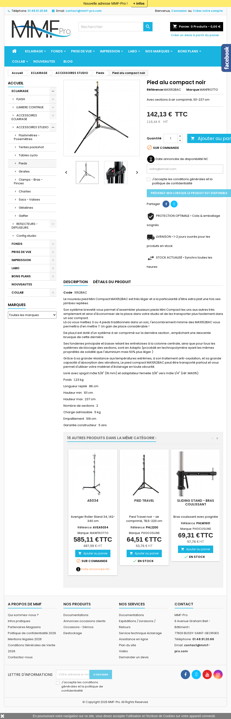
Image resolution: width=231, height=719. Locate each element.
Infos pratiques (19, 621)
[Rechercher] (115, 26)
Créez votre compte (208, 11)
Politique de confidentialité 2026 (32, 633)
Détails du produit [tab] (112, 281)
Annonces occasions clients (84, 621)
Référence (155, 90)
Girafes (24, 171)
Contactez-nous (20, 657)
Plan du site (127, 645)
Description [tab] (75, 281)
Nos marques (157, 51)
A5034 (92, 500)
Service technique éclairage (140, 633)
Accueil (16, 83)
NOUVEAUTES (44, 61)
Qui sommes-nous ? (23, 615)
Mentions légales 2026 (25, 639)
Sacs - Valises (29, 199)
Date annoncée (93, 569)
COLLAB (18, 61)
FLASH (20, 99)
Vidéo (123, 651)
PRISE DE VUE (81, 51)
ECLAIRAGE (34, 51)
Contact (184, 604)
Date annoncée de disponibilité (179, 159)
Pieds (23, 163)
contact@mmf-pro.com (84, 11)
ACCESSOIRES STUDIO (32, 127)
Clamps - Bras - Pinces (28, 181)
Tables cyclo (28, 155)
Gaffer (23, 216)
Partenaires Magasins (24, 627)
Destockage (72, 633)
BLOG (68, 61)
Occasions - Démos (78, 627)
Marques (17, 304)
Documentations (75, 615)
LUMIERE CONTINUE (30, 107)
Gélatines (26, 207)
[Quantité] (171, 138)
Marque (192, 90)
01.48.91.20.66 (37, 11)
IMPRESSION (110, 51)
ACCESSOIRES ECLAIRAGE (24, 117)
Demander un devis (134, 657)
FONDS (57, 51)
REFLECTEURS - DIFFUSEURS (25, 226)
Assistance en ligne (133, 639)
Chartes (25, 191)
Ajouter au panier (92, 553)
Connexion (179, 11)
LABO (132, 51)
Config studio (26, 235)
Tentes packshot (31, 147)
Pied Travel (144, 500)
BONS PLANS (188, 51)
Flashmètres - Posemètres (27, 137)
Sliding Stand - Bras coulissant (195, 502)
